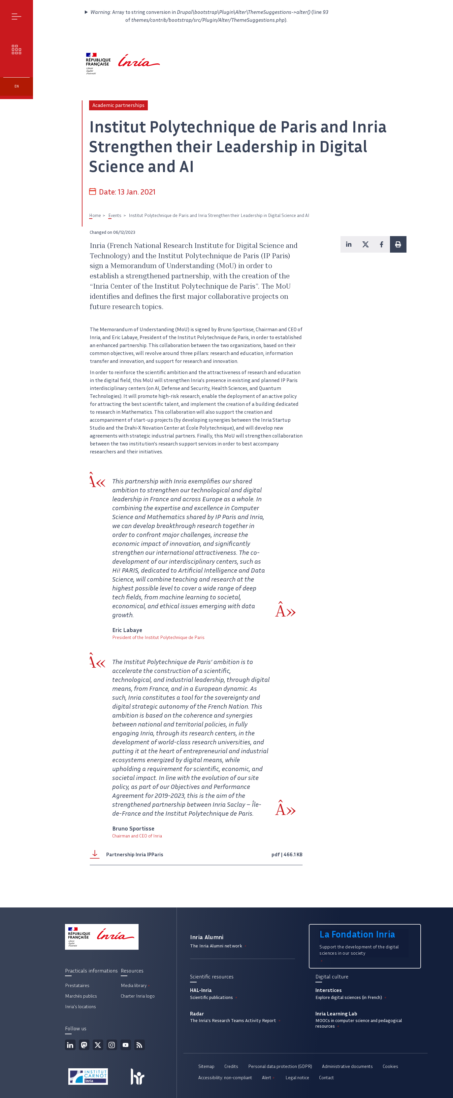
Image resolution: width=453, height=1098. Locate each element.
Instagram (112, 1045)
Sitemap (206, 1066)
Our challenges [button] (16, 49)
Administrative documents (347, 1066)
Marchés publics (81, 996)
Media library (136, 985)
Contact (326, 1077)
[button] (348, 244)
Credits (231, 1066)
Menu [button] (16, 16)
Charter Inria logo (138, 996)
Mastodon (84, 1045)
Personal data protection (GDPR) (280, 1066)
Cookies (390, 1066)
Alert (268, 1077)
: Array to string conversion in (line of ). (209, 16)
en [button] (17, 86)
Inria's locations (80, 1006)
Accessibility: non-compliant (225, 1077)
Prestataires (77, 985)
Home (95, 215)
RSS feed (139, 1045)
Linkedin (70, 1045)
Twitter (98, 1045)
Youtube (125, 1045)
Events (114, 215)
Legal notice (297, 1077)
